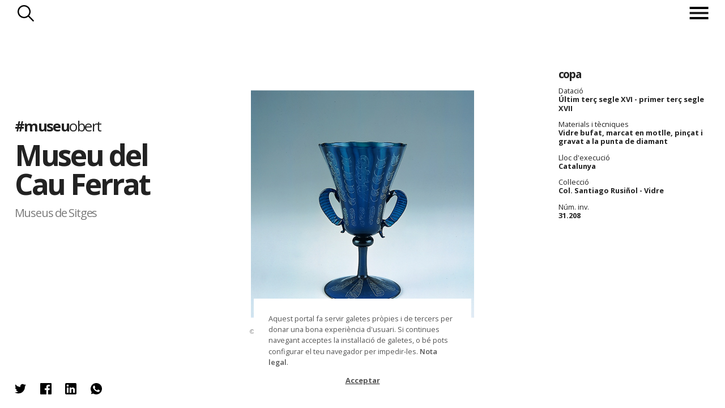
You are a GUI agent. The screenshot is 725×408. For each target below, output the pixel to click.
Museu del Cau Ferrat (82, 169)
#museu (58, 126)
